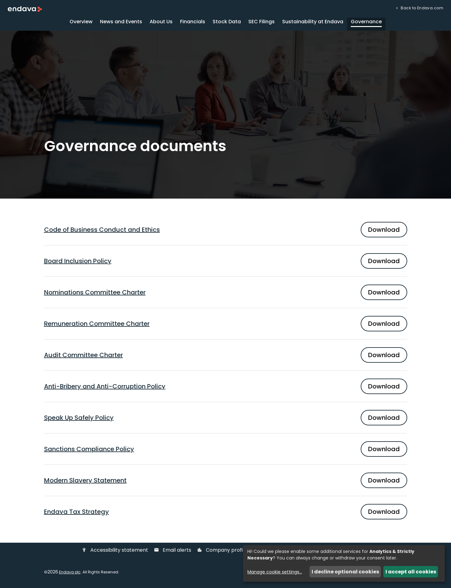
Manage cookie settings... (274, 572)
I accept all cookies (411, 571)
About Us (161, 23)
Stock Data (227, 23)
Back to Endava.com (421, 7)
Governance (366, 23)
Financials (192, 23)
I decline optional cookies (345, 571)
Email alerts (172, 551)
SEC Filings (261, 23)
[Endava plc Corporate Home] (25, 9)
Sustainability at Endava (312, 23)
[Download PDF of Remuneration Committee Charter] (225, 325)
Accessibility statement (115, 551)
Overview (81, 23)
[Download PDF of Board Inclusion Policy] (225, 262)
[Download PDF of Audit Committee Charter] (225, 356)
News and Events (121, 23)
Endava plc (70, 573)
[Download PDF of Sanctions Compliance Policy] (225, 450)
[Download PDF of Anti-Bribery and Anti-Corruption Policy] (225, 388)
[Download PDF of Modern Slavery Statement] (225, 482)
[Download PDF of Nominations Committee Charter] (225, 294)
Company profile (222, 551)
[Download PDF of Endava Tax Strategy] (225, 513)
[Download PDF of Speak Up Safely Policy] (225, 419)
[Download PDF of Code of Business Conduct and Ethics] (225, 231)
